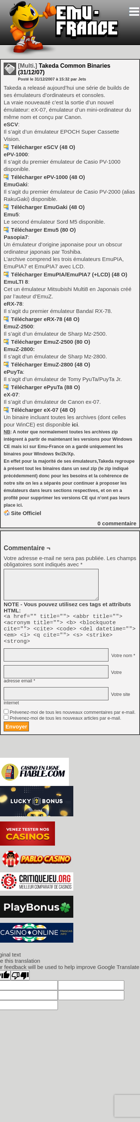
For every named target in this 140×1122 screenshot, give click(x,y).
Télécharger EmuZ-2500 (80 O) (50, 342)
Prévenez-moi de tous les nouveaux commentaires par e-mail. (72, 717)
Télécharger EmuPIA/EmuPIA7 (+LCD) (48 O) (69, 274)
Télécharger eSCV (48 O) (43, 147)
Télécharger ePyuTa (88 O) (45, 387)
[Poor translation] (20, 981)
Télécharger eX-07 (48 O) (43, 410)
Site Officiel (26, 513)
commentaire (116, 523)
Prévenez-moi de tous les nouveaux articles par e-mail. (65, 723)
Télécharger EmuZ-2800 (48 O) (50, 364)
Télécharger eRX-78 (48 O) (45, 319)
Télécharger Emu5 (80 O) (43, 230)
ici (75, 424)
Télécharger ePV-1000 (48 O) (48, 177)
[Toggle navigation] (134, 11)
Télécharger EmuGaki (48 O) (48, 207)
